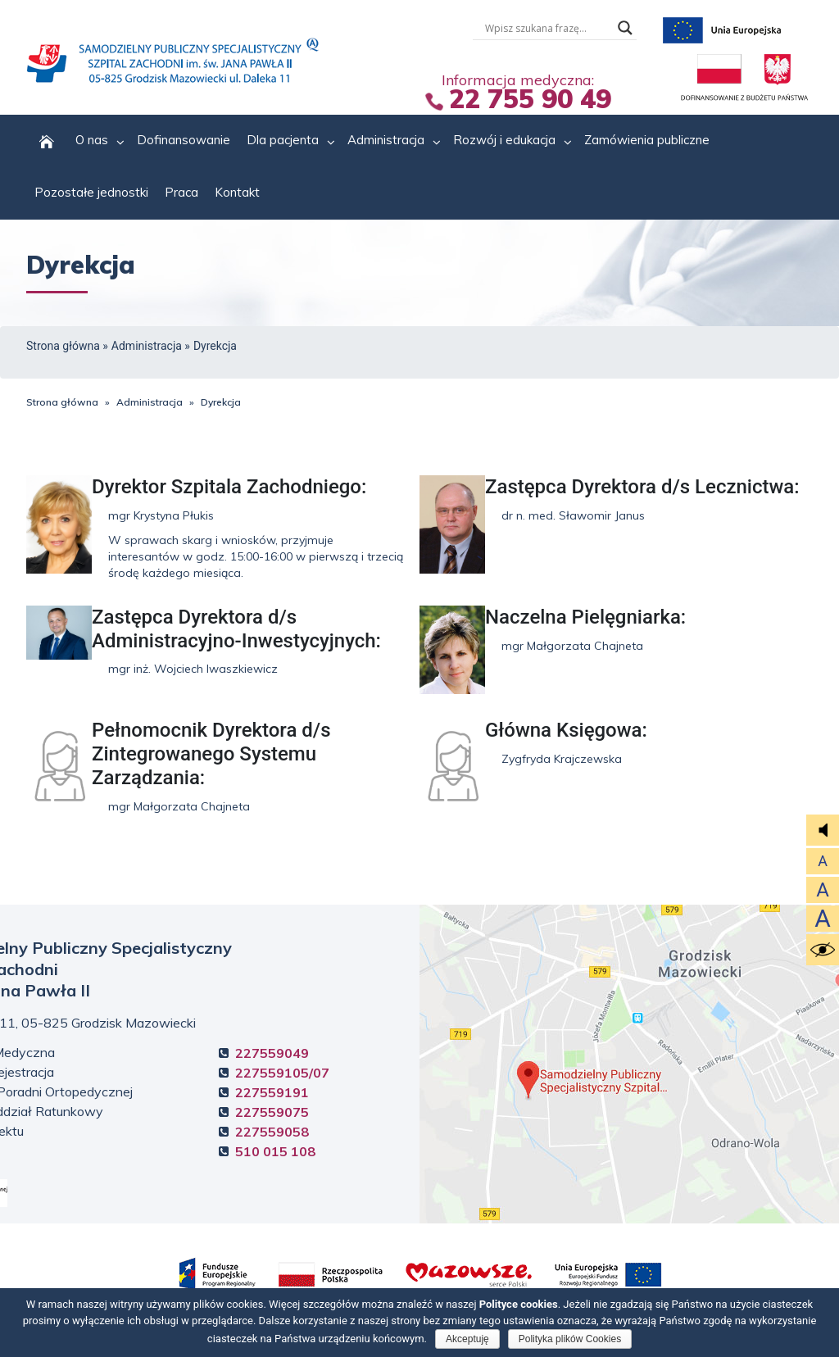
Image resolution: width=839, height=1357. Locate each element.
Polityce (518, 1304)
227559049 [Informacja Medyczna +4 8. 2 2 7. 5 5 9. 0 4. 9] (272, 1053)
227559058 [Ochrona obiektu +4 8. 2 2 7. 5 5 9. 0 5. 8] (272, 1131)
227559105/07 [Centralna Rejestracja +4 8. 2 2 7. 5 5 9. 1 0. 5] (282, 1072)
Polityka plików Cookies (570, 1339)
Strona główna (63, 345)
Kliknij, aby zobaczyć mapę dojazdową (629, 1064)
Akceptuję (467, 1339)
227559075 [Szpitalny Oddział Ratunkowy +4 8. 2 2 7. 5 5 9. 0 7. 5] (272, 1112)
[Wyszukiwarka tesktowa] (547, 27)
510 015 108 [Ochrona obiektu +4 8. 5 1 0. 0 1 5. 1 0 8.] (275, 1151)
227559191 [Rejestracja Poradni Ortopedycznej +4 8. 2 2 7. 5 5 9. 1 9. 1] (272, 1092)
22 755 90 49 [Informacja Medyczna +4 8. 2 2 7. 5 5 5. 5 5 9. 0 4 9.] (530, 98)
